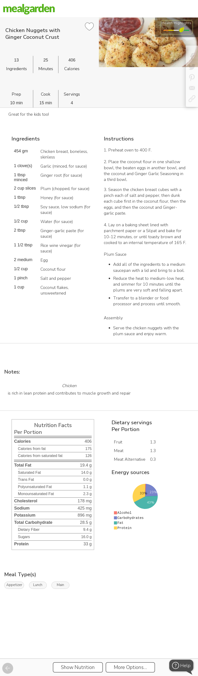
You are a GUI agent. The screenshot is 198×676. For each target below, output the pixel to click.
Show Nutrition (78, 667)
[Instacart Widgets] (99, 642)
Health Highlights (176, 23)
